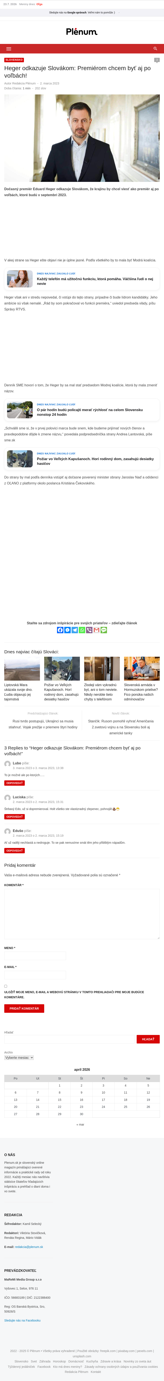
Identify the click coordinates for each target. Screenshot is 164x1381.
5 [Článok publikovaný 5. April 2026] (148, 1085)
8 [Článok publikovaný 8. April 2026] (59, 1092)
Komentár (13, 885)
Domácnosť (76, 1361)
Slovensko (14, 59)
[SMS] (104, 630)
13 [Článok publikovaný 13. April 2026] (15, 1099)
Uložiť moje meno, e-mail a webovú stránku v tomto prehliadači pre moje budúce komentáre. (74, 994)
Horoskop (59, 1361)
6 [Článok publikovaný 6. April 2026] (15, 1092)
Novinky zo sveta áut (137, 1361)
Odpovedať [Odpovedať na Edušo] (14, 850)
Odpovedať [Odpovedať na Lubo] (14, 783)
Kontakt (96, 1372)
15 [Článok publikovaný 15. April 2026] (59, 1099)
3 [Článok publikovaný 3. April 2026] (103, 1085)
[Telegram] (75, 630)
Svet (34, 1361)
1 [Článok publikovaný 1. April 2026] (59, 1085)
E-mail (10, 967)
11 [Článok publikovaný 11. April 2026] (125, 1092)
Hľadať (8, 1032)
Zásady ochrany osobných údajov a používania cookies (121, 1366)
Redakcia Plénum (24, 83)
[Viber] (89, 630)
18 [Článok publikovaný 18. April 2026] (125, 1099)
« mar (80, 1124)
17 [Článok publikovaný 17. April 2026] (103, 1099)
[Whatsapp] (82, 630)
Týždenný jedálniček (21, 1366)
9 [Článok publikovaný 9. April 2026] (81, 1092)
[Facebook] (60, 630)
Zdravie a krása (111, 1361)
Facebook (43, 1366)
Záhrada (44, 1361)
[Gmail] (96, 630)
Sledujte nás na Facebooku (22, 1320)
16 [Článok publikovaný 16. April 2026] (81, 1099)
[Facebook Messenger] (67, 630)
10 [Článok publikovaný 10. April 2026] (103, 1092)
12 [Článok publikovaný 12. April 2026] (148, 1092)
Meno (9, 948)
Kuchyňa (92, 1361)
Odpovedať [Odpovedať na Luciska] (14, 816)
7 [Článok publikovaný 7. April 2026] (38, 1092)
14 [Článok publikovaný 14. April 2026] (38, 1099)
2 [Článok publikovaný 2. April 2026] (81, 1085)
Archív (8, 1052)
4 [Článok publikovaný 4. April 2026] (125, 1085)
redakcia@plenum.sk (29, 1247)
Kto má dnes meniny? (67, 1366)
